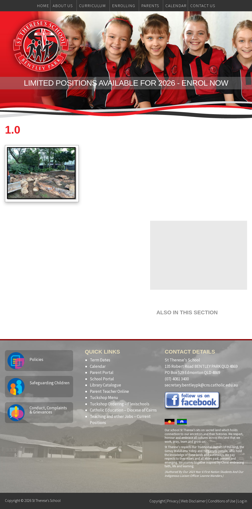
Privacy (173, 500)
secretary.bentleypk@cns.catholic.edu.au (201, 385)
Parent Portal (101, 372)
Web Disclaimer (193, 500)
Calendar (98, 366)
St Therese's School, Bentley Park (40, 45)
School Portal (102, 379)
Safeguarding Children (49, 382)
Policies (36, 359)
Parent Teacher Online (109, 391)
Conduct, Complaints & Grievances (48, 410)
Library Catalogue (105, 385)
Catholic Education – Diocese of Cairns (123, 410)
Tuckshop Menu (104, 397)
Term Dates (100, 360)
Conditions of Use (222, 500)
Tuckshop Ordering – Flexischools (119, 404)
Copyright (157, 500)
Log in (242, 500)
